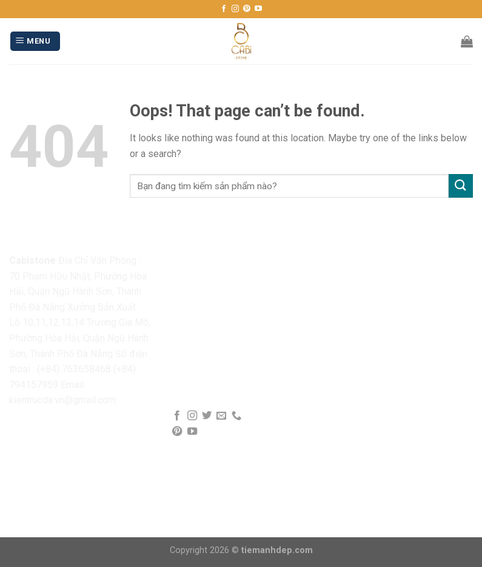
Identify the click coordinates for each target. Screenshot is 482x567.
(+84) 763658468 (74, 369)
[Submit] (461, 186)
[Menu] (35, 42)
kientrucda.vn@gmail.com (62, 400)
